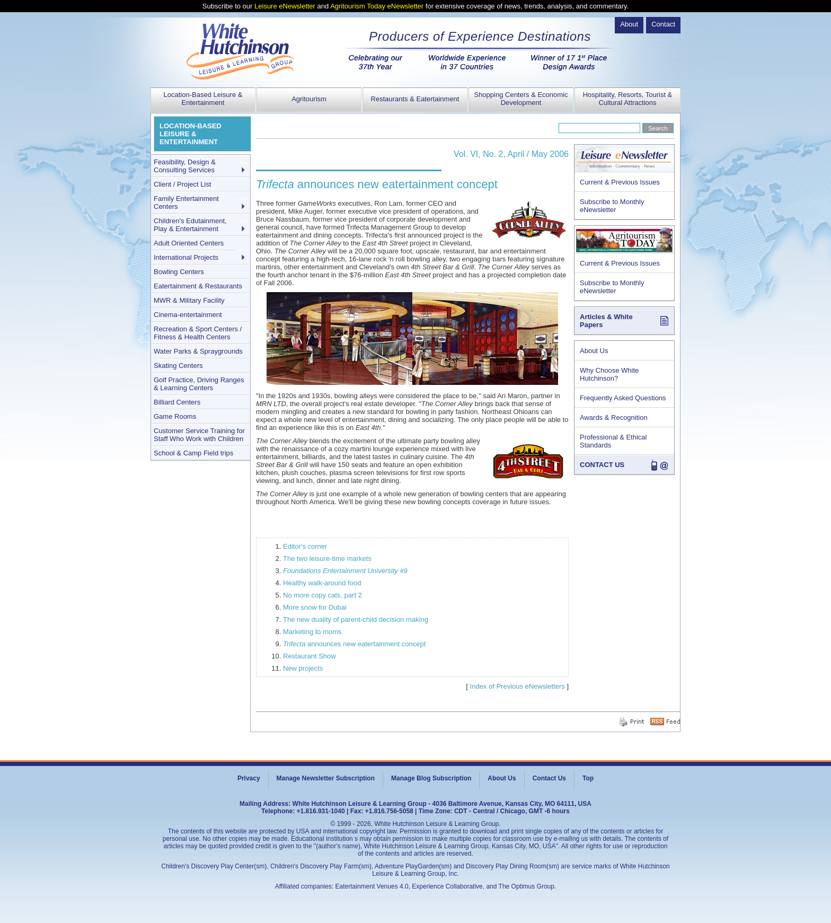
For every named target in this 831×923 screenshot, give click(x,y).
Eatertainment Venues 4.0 (372, 886)
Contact (663, 24)
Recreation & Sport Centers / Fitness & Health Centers (198, 333)
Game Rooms (175, 416)
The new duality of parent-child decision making (355, 619)
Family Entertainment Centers (186, 202)
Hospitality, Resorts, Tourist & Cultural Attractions (628, 99)
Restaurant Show (309, 656)
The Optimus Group (526, 886)
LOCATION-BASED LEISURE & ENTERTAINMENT (191, 134)
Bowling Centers (179, 272)
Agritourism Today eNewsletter (376, 6)
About (629, 24)
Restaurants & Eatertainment (415, 99)
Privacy (248, 778)
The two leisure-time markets (327, 558)
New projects (303, 668)
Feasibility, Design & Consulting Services (185, 166)
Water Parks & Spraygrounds (198, 351)
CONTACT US (602, 465)
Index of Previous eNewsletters (517, 686)
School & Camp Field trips (193, 453)
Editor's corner (305, 546)
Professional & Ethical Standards (613, 441)
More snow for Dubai (315, 607)
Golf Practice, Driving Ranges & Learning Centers (199, 384)
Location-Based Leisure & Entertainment (203, 99)
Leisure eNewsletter (284, 6)
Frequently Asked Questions (623, 398)
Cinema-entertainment (188, 315)
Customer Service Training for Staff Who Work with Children (199, 435)
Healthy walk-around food (322, 583)
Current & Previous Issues (620, 182)
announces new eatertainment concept (354, 644)
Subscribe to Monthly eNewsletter (612, 206)
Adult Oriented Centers (189, 243)
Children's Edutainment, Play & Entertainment (190, 225)
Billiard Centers (177, 402)
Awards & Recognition (614, 417)
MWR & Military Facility (189, 300)
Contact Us (549, 778)
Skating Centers (178, 366)
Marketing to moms (312, 632)
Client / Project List (182, 184)
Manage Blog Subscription (431, 778)
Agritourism (308, 99)
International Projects (186, 257)
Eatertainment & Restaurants (198, 286)
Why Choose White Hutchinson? (609, 374)
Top (588, 778)
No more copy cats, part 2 (322, 595)
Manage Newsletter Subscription (326, 778)
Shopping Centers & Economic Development (521, 99)
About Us (594, 351)
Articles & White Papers (606, 321)
